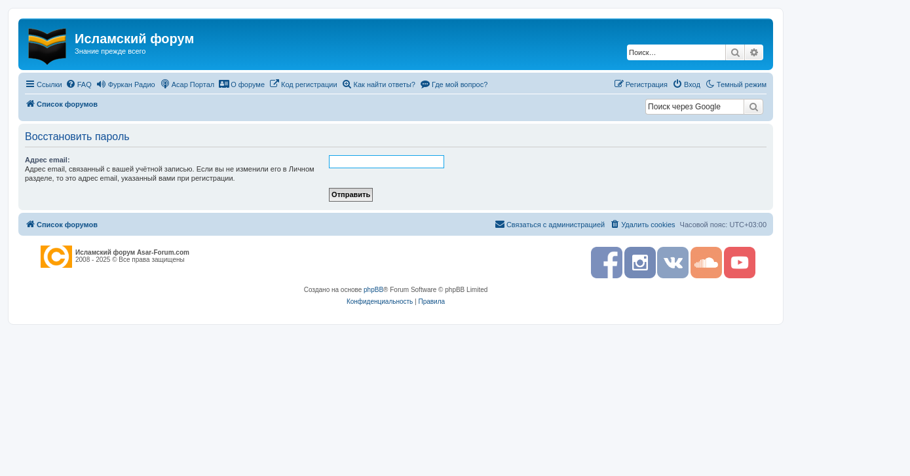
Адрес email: (47, 160)
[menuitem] (79, 84)
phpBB (373, 289)
